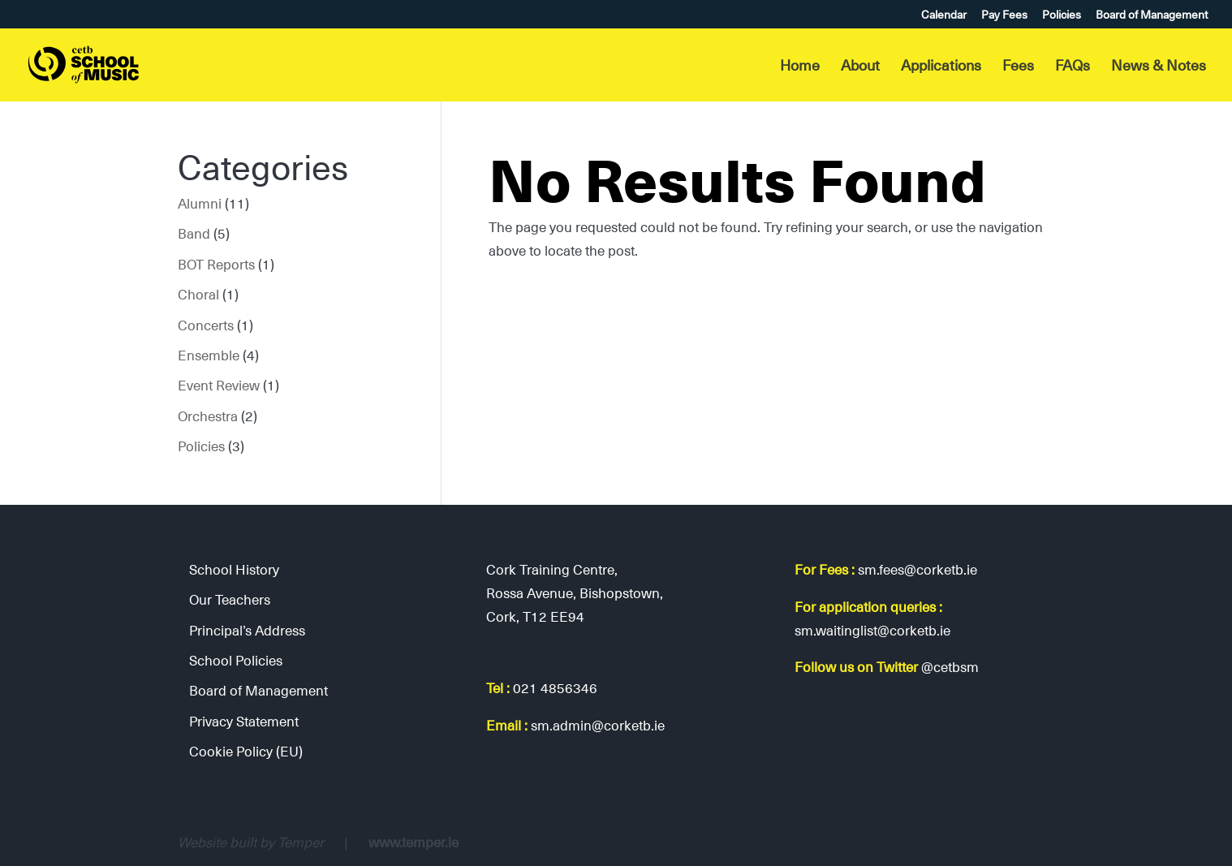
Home (800, 67)
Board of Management (1152, 16)
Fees (1018, 67)
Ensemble (208, 354)
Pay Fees (1004, 16)
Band (194, 232)
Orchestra (208, 415)
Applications (941, 67)
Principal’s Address (247, 629)
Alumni (200, 202)
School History (234, 568)
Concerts (206, 324)
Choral (198, 293)
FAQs (1072, 67)
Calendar (944, 16)
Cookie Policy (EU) (246, 750)
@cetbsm (950, 666)
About (860, 67)
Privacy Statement (244, 720)
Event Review (219, 384)
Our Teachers (229, 599)
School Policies (235, 659)
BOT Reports (216, 263)
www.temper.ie (413, 841)
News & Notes (1158, 67)
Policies (1061, 16)
